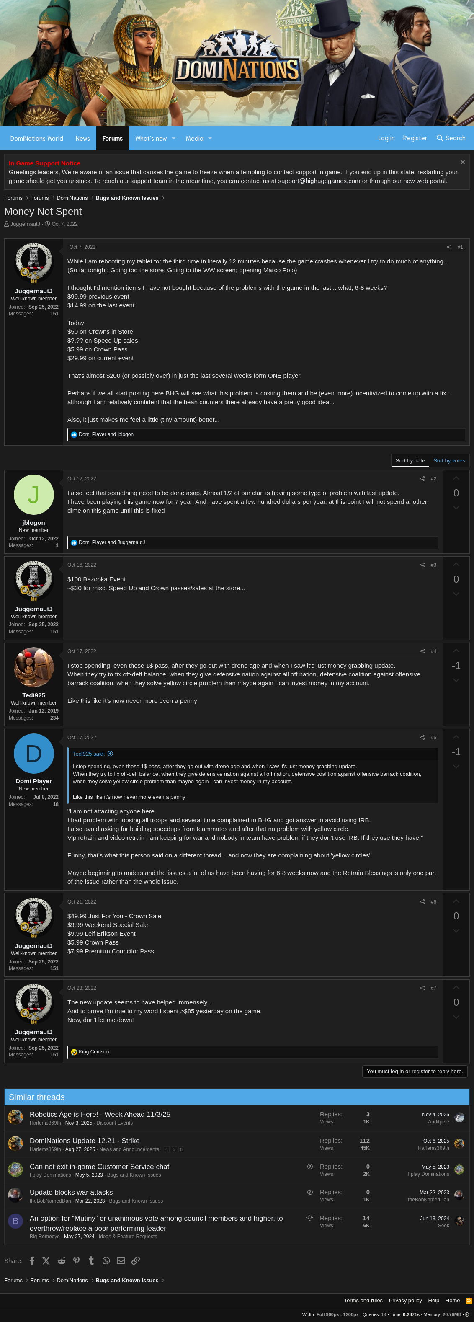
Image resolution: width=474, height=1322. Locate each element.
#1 (460, 247)
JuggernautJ (25, 224)
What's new (151, 138)
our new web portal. (419, 180)
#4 (433, 651)
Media (195, 138)
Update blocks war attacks (67, 1192)
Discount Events (111, 1123)
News (83, 138)
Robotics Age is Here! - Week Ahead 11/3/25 (96, 1114)
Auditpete (435, 1122)
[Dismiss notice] (461, 163)
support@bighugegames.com (319, 180)
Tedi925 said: (89, 754)
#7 (433, 988)
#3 (433, 565)
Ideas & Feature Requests (124, 1236)
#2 (433, 479)
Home (453, 1300)
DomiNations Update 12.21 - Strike (81, 1141)
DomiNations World (36, 138)
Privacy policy (405, 1300)
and (106, 434)
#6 (433, 902)
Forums (113, 138)
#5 (433, 738)
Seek (440, 1226)
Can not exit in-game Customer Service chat (96, 1167)
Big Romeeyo (41, 1236)
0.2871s (411, 1314)
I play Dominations (47, 1175)
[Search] (451, 138)
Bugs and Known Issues (131, 1175)
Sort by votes (449, 460)
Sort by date (410, 460)
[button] (174, 138)
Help (434, 1300)
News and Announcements (126, 1149)
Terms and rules (363, 1300)
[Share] (449, 247)
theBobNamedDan (47, 1201)
